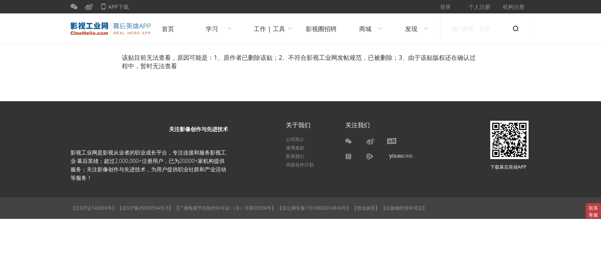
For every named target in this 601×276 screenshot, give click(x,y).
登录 (445, 6)
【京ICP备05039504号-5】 (146, 208)
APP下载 (114, 8)
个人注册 (479, 6)
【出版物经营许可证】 (404, 208)
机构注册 (513, 6)
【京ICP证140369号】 (94, 208)
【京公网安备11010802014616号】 (314, 208)
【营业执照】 (366, 208)
